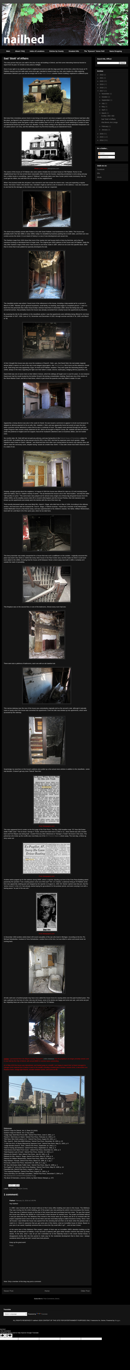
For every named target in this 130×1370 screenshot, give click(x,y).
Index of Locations (37, 51)
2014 (102, 140)
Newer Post (8, 1291)
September (106, 100)
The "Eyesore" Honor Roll (94, 51)
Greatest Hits (74, 51)
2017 (102, 91)
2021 (102, 78)
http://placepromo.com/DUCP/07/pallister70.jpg (20, 1176)
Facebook (100, 169)
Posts (102, 153)
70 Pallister (13, 1188)
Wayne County (22, 1188)
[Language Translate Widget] (15, 1314)
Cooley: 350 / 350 (107, 116)
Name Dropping (115, 51)
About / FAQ (20, 51)
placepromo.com (53, 168)
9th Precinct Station (52, 836)
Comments (103, 157)
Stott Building (59, 365)
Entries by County (56, 51)
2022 (102, 75)
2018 (102, 88)
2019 (102, 84)
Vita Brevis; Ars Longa (109, 122)
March (104, 113)
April (103, 110)
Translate (42, 1314)
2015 (102, 137)
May (103, 107)
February (105, 126)
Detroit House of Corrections (70, 438)
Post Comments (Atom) (51, 1299)
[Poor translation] (8, 1336)
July (103, 103)
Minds (99, 177)
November (106, 94)
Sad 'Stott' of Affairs (108, 119)
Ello (98, 173)
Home (47, 1291)
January (105, 130)
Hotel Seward (46, 73)
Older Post (85, 1291)
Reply (11, 1245)
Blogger (117, 1320)
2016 (102, 134)
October (105, 97)
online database (48, 1059)
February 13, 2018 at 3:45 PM (26, 1200)
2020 (102, 81)
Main (8, 51)
